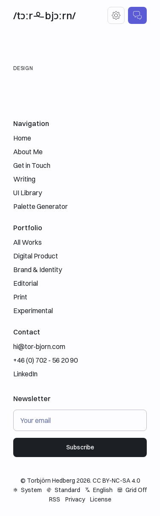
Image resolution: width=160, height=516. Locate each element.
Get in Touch (31, 165)
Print (20, 297)
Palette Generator (40, 206)
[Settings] (116, 15)
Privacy (75, 499)
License (100, 499)
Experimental (33, 310)
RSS (54, 499)
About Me (28, 151)
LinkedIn (25, 373)
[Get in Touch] (137, 15)
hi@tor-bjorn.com (39, 346)
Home (22, 138)
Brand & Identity (37, 269)
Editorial (25, 283)
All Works (27, 242)
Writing (24, 179)
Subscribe (80, 447)
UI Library (27, 192)
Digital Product (35, 256)
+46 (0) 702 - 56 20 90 (45, 360)
